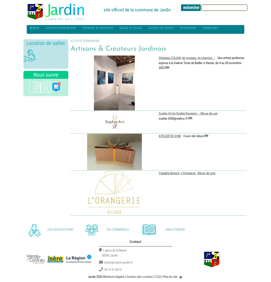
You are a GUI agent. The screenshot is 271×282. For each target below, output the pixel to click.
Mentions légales (114, 277)
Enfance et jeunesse (98, 28)
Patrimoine (188, 28)
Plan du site (170, 277)
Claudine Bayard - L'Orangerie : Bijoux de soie (187, 173)
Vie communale (118, 230)
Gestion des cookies (140, 277)
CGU (158, 277)
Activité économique (61, 28)
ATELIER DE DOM (170, 136)
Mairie (34, 28)
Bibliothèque (175, 230)
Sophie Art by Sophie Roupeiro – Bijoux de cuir (188, 113)
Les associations (60, 230)
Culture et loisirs (161, 28)
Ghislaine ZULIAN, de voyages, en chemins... (187, 58)
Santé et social (131, 28)
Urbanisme (211, 28)
